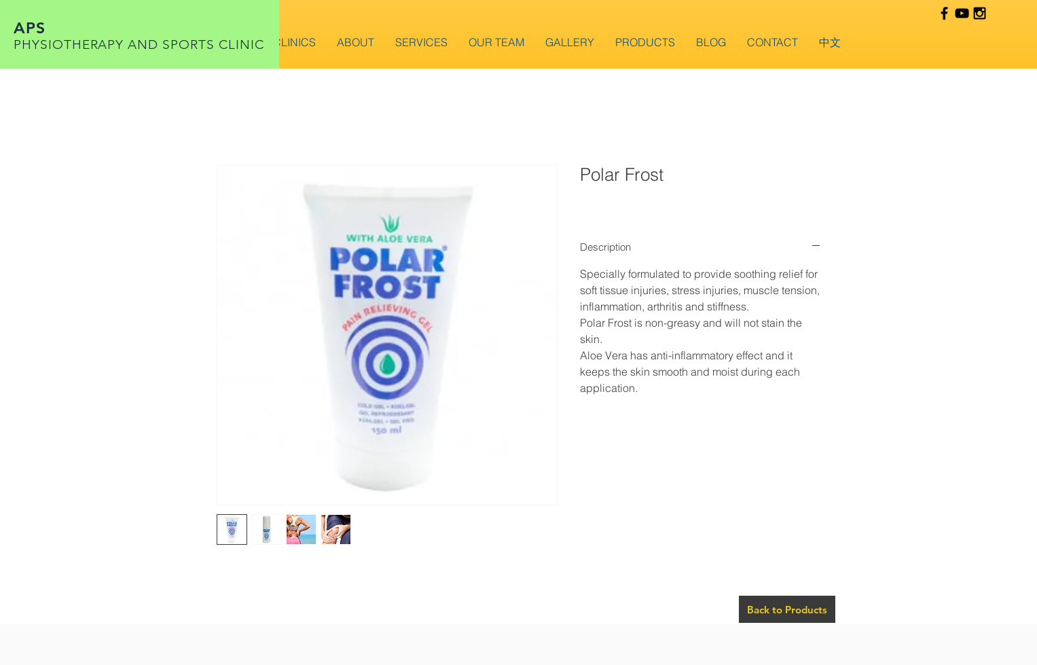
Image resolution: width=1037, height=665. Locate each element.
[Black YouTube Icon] (961, 13)
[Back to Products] (787, 609)
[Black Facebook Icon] (944, 13)
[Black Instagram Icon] (979, 13)
